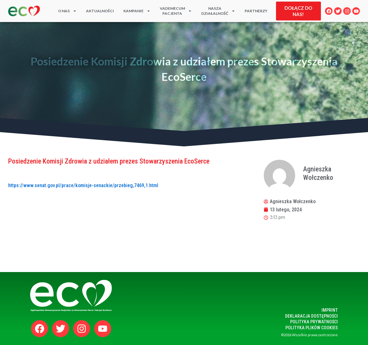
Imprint (330, 310)
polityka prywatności (314, 321)
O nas (67, 11)
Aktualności (100, 10)
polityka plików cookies (311, 327)
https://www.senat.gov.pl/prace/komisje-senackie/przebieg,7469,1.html (83, 185)
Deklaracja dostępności (311, 316)
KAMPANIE (136, 11)
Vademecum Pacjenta (176, 11)
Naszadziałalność (218, 11)
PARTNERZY (256, 10)
